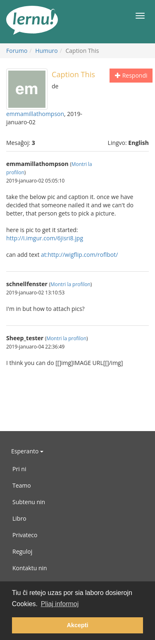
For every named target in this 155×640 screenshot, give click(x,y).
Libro (19, 518)
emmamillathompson (35, 114)
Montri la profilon (70, 284)
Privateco (24, 535)
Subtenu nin (28, 502)
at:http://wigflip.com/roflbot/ (79, 254)
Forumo (16, 51)
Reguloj (22, 551)
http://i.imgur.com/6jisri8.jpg (44, 238)
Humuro (46, 51)
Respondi (131, 75)
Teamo (21, 485)
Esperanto (27, 451)
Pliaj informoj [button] (60, 603)
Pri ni (19, 469)
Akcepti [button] (77, 625)
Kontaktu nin (29, 568)
